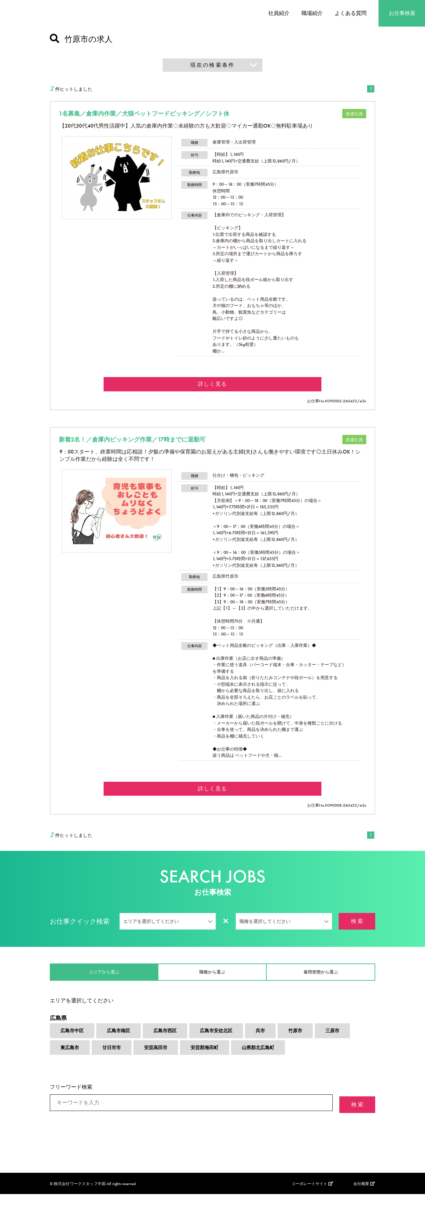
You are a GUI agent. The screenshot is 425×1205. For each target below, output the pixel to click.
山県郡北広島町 (273, 1059)
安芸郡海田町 (215, 1059)
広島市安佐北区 (228, 1041)
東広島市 (71, 1059)
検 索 (357, 927)
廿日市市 (115, 1059)
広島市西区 (173, 1041)
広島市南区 (123, 1041)
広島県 (59, 1027)
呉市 (275, 1041)
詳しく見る (212, 386)
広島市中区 (73, 1041)
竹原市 (312, 1041)
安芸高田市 (162, 1059)
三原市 (351, 1041)
